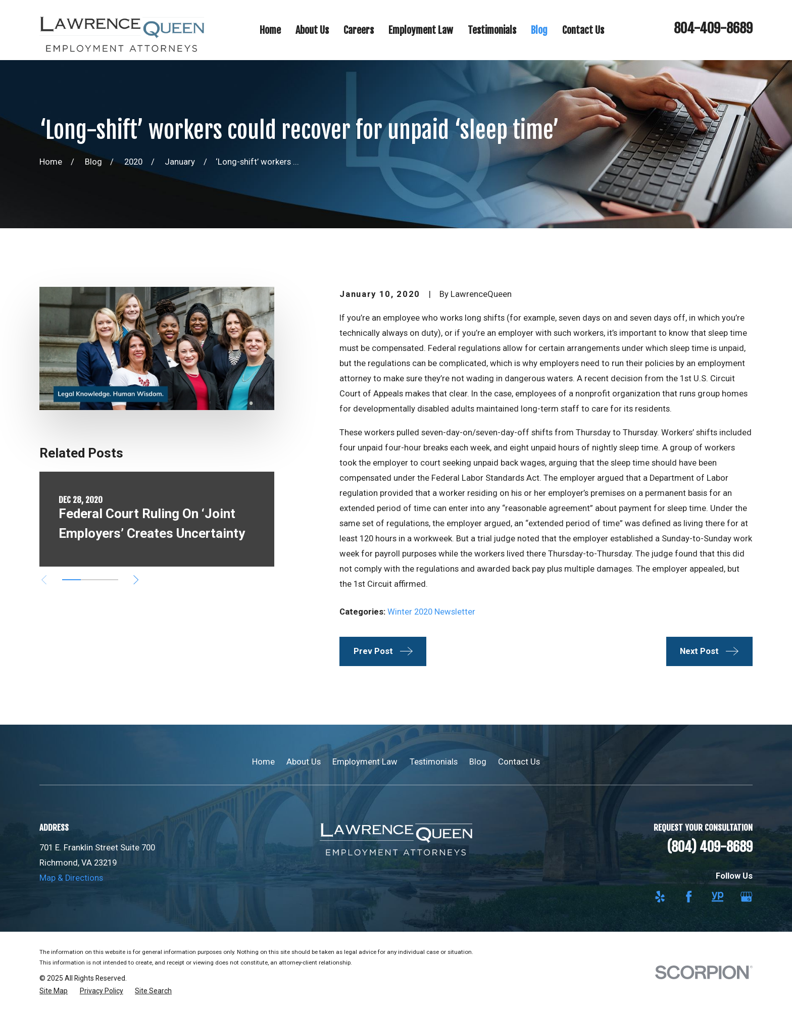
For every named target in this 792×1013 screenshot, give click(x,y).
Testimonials (434, 762)
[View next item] (135, 579)
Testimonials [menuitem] (492, 30)
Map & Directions (71, 878)
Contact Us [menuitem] (583, 30)
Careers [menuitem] (358, 30)
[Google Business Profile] (746, 896)
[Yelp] (660, 896)
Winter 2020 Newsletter (431, 612)
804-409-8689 (713, 28)
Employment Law (365, 762)
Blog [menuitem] (539, 30)
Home (263, 762)
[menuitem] (53, 991)
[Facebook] (689, 896)
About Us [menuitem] (312, 30)
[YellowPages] (717, 896)
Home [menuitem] (270, 30)
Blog (477, 762)
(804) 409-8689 (710, 846)
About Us (303, 762)
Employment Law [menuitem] (420, 30)
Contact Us (519, 762)
